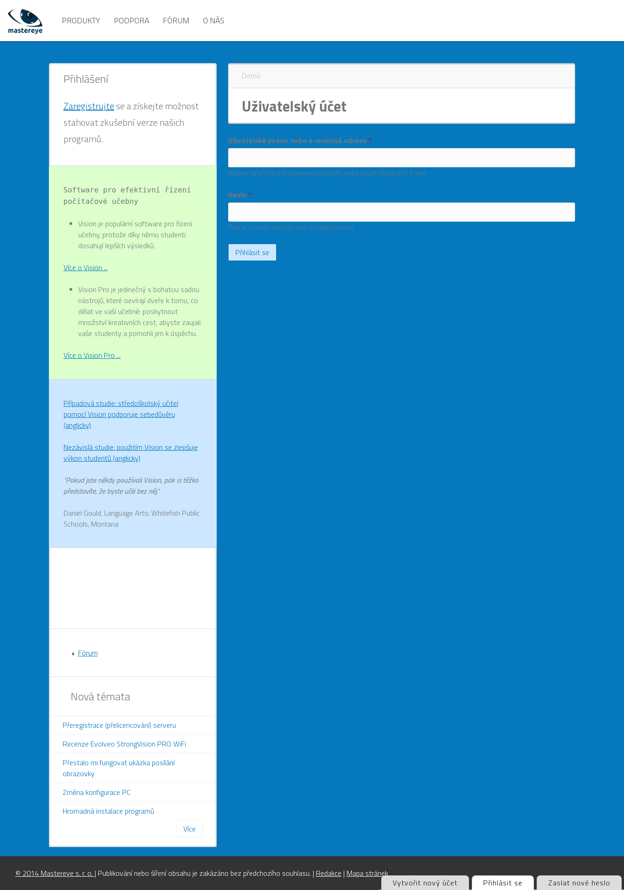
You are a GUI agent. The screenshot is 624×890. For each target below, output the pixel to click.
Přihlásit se (508, 882)
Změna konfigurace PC (97, 792)
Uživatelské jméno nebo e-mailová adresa (300, 140)
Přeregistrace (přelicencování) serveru (119, 724)
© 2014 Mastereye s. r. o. (55, 873)
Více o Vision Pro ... (92, 355)
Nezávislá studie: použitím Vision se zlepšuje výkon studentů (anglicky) (131, 453)
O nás (213, 20)
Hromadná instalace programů (108, 810)
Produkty (81, 20)
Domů (251, 75)
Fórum (176, 20)
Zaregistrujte (89, 106)
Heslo (239, 194)
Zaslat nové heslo (579, 882)
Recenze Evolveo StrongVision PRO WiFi (124, 743)
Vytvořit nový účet (425, 882)
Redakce (328, 873)
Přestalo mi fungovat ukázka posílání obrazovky (119, 768)
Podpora (131, 20)
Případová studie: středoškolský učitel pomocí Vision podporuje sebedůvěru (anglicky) (121, 414)
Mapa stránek (367, 873)
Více (189, 828)
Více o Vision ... (86, 267)
